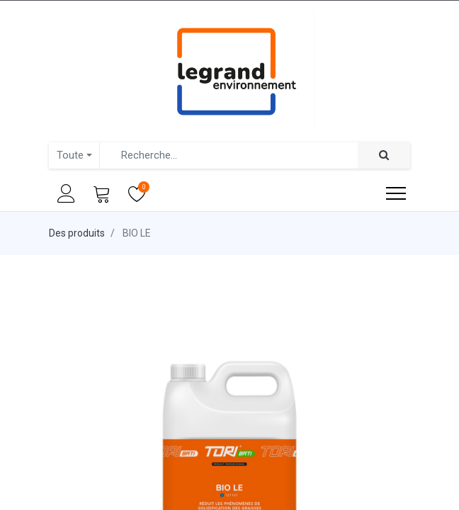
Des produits (77, 233)
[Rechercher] (384, 155)
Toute (70, 155)
